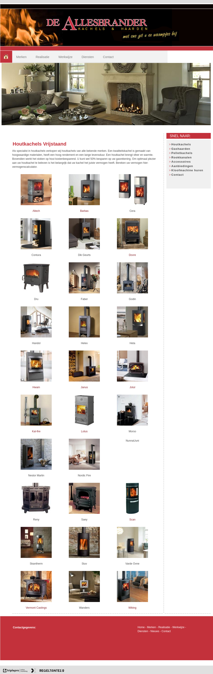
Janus (84, 387)
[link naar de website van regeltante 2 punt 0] (48, 671)
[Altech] (36, 204)
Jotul (132, 387)
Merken (21, 57)
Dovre (132, 255)
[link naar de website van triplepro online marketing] (15, 671)
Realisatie (42, 57)
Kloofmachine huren (187, 170)
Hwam (36, 387)
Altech (36, 210)
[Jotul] (132, 380)
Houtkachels (181, 144)
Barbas (84, 210)
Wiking (132, 607)
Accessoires (181, 161)
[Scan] (132, 512)
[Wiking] (132, 601)
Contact (108, 57)
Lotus (84, 431)
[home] (6, 57)
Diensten (88, 57)
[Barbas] (84, 204)
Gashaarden (180, 148)
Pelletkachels (181, 153)
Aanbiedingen (182, 166)
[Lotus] (84, 424)
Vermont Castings (36, 607)
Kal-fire (36, 431)
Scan (132, 519)
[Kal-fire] (36, 424)
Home (141, 627)
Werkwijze (65, 57)
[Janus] (84, 380)
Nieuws (154, 631)
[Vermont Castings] (36, 601)
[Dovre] (132, 248)
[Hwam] (36, 380)
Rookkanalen (181, 157)
